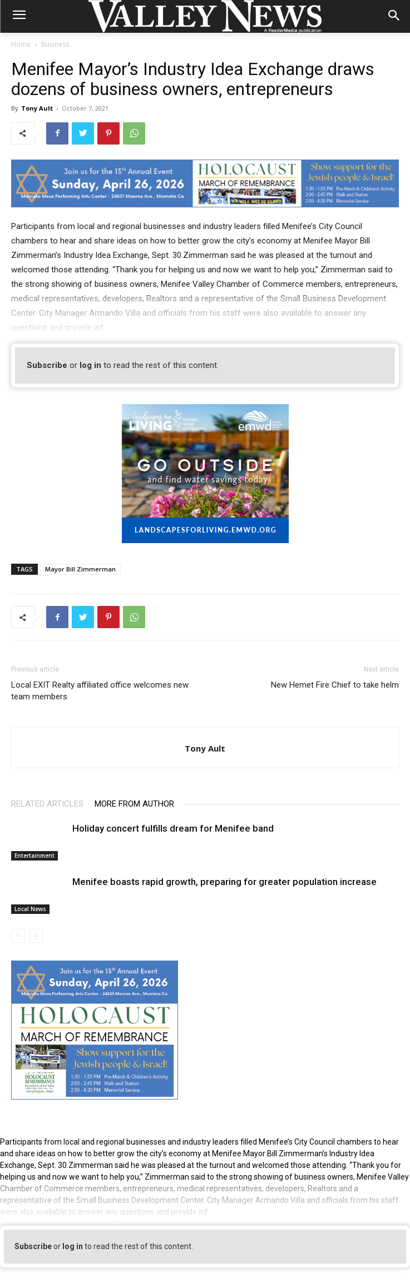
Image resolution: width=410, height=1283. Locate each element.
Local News (30, 909)
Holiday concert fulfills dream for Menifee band (173, 828)
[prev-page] (18, 936)
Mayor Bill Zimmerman (80, 569)
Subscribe (47, 365)
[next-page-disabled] (36, 936)
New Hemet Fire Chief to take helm (335, 685)
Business (55, 44)
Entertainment (34, 855)
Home (21, 44)
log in (90, 365)
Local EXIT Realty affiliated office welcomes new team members (100, 691)
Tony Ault (37, 108)
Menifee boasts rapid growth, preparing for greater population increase (224, 881)
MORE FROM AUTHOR (134, 804)
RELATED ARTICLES (47, 804)
